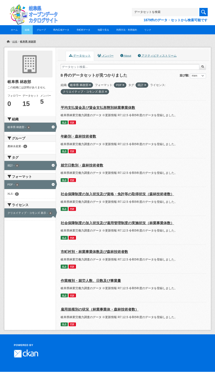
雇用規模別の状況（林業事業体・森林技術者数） (100, 309)
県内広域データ (61, 30)
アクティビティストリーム (157, 55)
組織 (27, 30)
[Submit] (202, 67)
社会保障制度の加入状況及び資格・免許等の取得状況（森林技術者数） (117, 194)
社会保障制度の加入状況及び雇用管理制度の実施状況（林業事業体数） (117, 223)
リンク (147, 30)
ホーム (14, 30)
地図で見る (103, 30)
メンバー (105, 55)
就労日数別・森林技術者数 (82, 165)
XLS (64, 122)
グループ (41, 30)
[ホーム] (8, 41)
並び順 (184, 75)
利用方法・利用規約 (126, 30)
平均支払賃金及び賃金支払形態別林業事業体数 (98, 108)
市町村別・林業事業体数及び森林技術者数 (94, 252)
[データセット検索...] (130, 67)
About (125, 55)
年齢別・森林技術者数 (78, 136)
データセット (80, 55)
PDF (72, 122)
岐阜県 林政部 (28, 41)
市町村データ (83, 30)
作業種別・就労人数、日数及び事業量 (91, 281)
